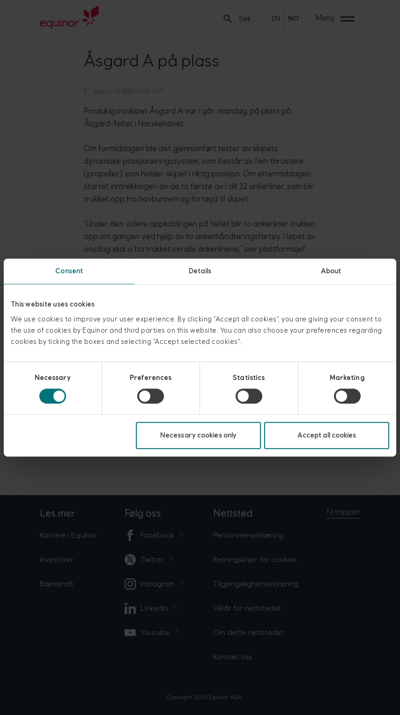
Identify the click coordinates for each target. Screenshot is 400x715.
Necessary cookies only (198, 434)
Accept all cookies (326, 434)
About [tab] (331, 271)
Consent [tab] (69, 271)
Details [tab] (200, 271)
